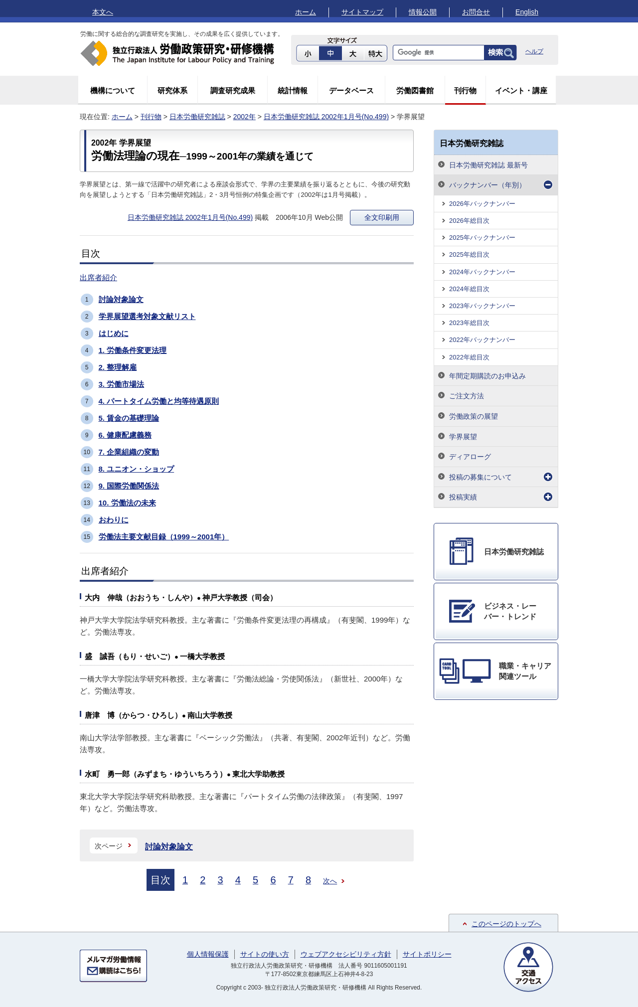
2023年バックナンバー (482, 306)
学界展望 (463, 437)
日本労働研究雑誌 (197, 117)
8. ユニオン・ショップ (136, 469)
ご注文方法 (466, 396)
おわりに (114, 519)
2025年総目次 (469, 254)
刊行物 (465, 90)
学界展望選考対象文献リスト (147, 316)
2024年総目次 (469, 289)
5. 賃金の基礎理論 (129, 418)
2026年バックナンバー (482, 203)
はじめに (114, 333)
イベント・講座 (521, 90)
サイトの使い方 (264, 954)
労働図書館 (415, 90)
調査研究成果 (232, 90)
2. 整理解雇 (118, 367)
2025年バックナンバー (482, 237)
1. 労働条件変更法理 (133, 350)
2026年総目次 (469, 220)
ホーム (305, 12)
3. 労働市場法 (122, 384)
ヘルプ (534, 51)
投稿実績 (463, 497)
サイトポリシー (427, 954)
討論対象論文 (121, 299)
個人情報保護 (208, 954)
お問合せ (476, 12)
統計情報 (293, 90)
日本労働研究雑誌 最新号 (488, 165)
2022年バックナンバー (482, 339)
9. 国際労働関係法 (129, 486)
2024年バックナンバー (482, 272)
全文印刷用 (381, 217)
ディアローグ (470, 457)
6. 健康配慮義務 (125, 435)
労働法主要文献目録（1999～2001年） (164, 536)
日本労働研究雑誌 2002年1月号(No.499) (326, 117)
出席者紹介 (98, 277)
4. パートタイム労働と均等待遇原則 (159, 401)
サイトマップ (362, 12)
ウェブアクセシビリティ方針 (346, 954)
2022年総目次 (469, 357)
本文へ (102, 12)
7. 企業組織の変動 (129, 452)
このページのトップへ (506, 924)
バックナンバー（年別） (487, 185)
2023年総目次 (469, 323)
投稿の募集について (480, 477)
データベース (351, 90)
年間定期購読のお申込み (487, 376)
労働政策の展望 (473, 416)
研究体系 (172, 90)
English (526, 12)
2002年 (244, 117)
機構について (112, 90)
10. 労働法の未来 (127, 503)
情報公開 (423, 12)
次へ (330, 881)
